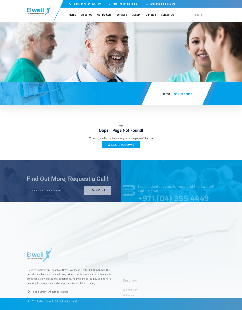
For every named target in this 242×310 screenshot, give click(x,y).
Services (121, 14)
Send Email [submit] (98, 193)
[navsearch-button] (213, 14)
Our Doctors (104, 14)
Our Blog (151, 14)
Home (72, 14)
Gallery (136, 14)
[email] (55, 193)
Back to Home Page (121, 144)
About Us (86, 14)
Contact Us (167, 14)
